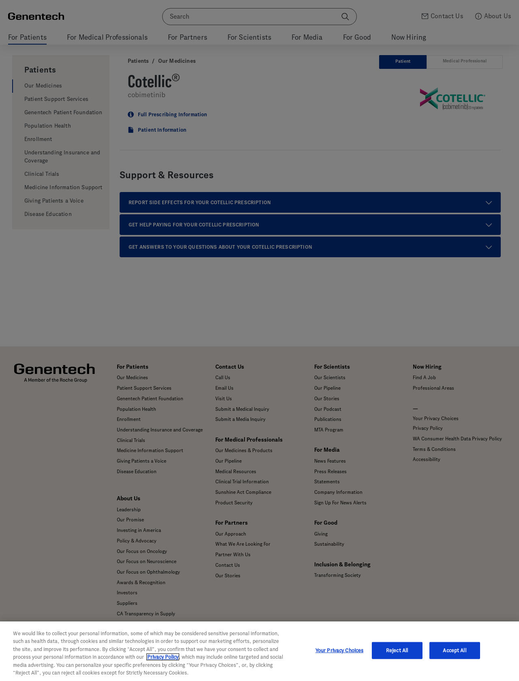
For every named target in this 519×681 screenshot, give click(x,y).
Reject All (397, 650)
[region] (259, 651)
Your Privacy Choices (339, 650)
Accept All (454, 650)
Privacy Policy (162, 657)
